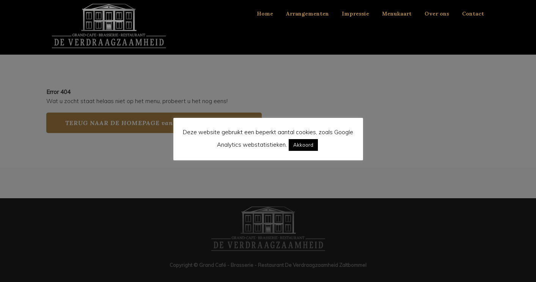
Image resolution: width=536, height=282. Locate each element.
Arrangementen (307, 13)
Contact (473, 13)
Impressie (355, 13)
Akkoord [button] (303, 145)
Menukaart (397, 13)
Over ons (436, 13)
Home (265, 13)
